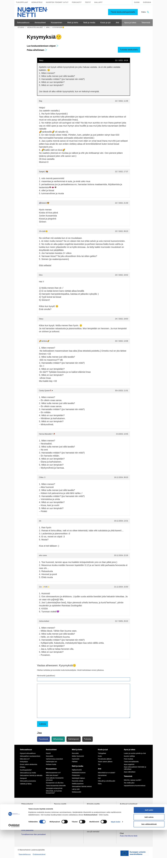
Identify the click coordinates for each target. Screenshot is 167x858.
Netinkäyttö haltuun (78, 778)
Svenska (147, 2)
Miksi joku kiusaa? (52, 775)
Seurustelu (49, 756)
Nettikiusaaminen (77, 783)
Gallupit (98, 2)
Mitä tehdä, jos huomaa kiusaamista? (54, 792)
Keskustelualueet (35, 27)
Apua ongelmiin (129, 764)
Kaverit (48, 753)
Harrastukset (102, 775)
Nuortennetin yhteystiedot (31, 826)
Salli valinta (149, 845)
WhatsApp (58, 739)
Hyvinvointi (75, 759)
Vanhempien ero (51, 761)
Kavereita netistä (77, 781)
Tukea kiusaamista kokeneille (56, 785)
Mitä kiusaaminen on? (53, 772)
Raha (99, 783)
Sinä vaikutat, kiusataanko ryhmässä (55, 779)
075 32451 (27, 815)
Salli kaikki (149, 838)
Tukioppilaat (22, 2)
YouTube (60, 813)
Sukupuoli (23, 778)
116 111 (125, 810)
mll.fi (23, 818)
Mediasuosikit (76, 792)
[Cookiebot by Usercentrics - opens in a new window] (14, 853)
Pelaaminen (76, 775)
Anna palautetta (27, 830)
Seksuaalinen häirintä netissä (82, 786)
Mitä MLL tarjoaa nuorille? (132, 780)
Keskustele (37, 2)
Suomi (137, 2)
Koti (99, 778)
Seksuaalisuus (26, 749)
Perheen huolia (51, 764)
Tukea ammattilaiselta (131, 761)
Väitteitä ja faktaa (26, 784)
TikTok (59, 808)
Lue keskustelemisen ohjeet (42, 46)
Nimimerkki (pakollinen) (46, 676)
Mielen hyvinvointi (78, 756)
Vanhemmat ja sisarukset (54, 759)
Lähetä (42, 724)
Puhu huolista (128, 759)
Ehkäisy (22, 767)
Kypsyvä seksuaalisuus (28, 753)
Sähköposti (73, 739)
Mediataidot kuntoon (78, 772)
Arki (48, 27)
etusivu (21, 27)
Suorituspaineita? (26, 770)
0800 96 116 (127, 822)
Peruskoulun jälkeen (105, 759)
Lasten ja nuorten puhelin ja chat (135, 753)
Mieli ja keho (77, 749)
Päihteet (74, 761)
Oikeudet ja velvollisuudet (106, 781)
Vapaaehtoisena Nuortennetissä (134, 785)
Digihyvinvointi (77, 770)
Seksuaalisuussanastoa (28, 781)
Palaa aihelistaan (37, 50)
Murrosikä (75, 753)
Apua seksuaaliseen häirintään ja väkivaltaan (135, 768)
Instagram (61, 810)
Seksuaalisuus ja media (28, 773)
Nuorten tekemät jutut (57, 2)
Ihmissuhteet (51, 749)
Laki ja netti (76, 789)
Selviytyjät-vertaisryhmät (54, 788)
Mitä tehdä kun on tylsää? (106, 772)
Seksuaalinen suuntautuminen (30, 756)
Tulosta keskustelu (129, 50)
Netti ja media (77, 766)
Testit (88, 2)
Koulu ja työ (103, 749)
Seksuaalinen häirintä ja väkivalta (31, 775)
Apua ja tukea (129, 749)
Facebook (43, 739)
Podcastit (77, 2)
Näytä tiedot (115, 850)
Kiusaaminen (51, 769)
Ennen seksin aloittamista (28, 764)
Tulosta (87, 739)
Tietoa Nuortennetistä (29, 822)
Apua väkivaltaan (129, 772)
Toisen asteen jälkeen (105, 761)
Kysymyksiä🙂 (58, 27)
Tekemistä (128, 776)
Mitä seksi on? (25, 759)
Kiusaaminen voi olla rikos (54, 783)
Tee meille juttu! (129, 783)
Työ (99, 764)
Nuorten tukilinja (129, 756)
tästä (107, 825)
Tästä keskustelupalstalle (123, 12)
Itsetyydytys (24, 761)
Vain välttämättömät (149, 852)
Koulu (100, 756)
